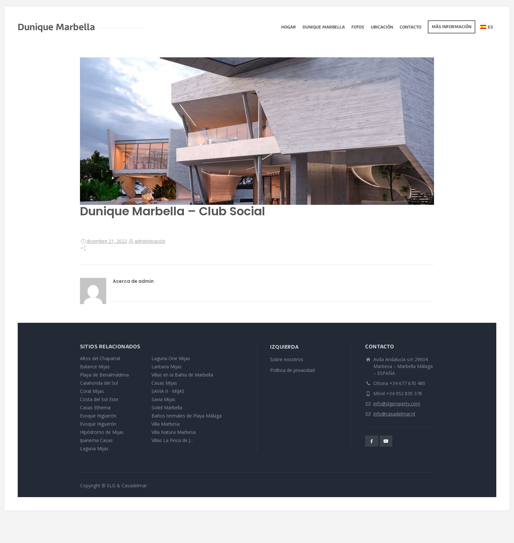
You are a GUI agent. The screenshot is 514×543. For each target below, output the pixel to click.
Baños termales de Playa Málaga (186, 416)
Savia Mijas (163, 399)
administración (150, 241)
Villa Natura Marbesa (173, 432)
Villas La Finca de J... (172, 440)
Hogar (288, 27)
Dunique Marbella (324, 27)
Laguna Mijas (94, 448)
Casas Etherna (95, 407)
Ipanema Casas (96, 440)
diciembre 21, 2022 (107, 241)
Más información (451, 27)
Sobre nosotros (286, 359)
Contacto (410, 27)
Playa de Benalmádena (104, 375)
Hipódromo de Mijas (102, 432)
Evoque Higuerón (98, 416)
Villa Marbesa (165, 424)
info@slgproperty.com (396, 403)
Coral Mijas (92, 391)
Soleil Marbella (166, 407)
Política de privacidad (292, 370)
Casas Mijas (164, 383)
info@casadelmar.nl (394, 414)
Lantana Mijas (166, 366)
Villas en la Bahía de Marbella (182, 375)
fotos (357, 27)
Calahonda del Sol (99, 383)
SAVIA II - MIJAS (168, 391)
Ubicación (382, 27)
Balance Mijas (95, 366)
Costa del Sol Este (99, 399)
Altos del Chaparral (100, 358)
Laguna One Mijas (170, 358)
